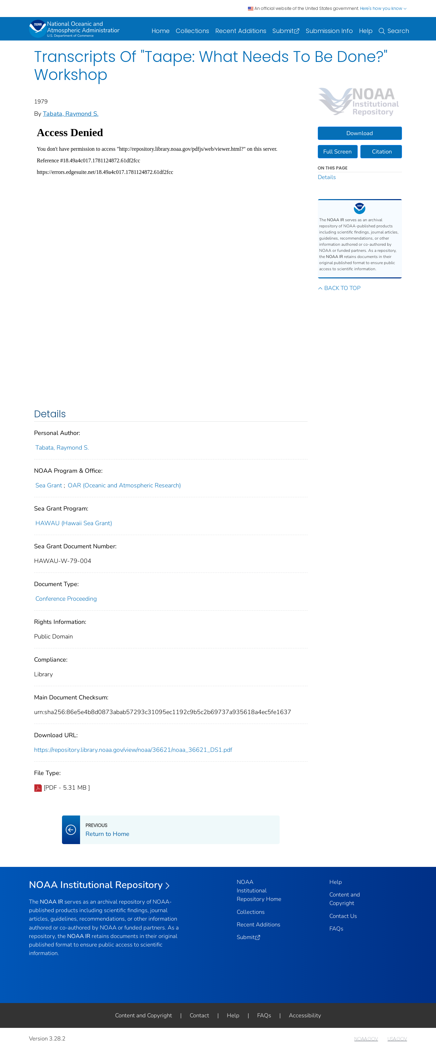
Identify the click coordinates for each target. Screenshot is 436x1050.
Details (327, 177)
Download (359, 133)
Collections (192, 31)
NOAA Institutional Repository (99, 884)
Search (394, 31)
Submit (286, 31)
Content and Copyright (143, 1015)
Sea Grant (48, 485)
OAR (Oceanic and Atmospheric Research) (124, 485)
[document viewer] (168, 260)
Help (366, 31)
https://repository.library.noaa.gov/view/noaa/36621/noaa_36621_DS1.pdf (133, 750)
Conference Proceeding (66, 599)
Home (161, 31)
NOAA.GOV (366, 1038)
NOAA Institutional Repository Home (259, 890)
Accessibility (305, 1015)
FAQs (336, 929)
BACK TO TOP (339, 288)
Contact (199, 1015)
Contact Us (343, 916)
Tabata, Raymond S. (70, 114)
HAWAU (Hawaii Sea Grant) (73, 523)
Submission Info (329, 31)
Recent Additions (240, 31)
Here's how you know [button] (383, 8)
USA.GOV (397, 1038)
